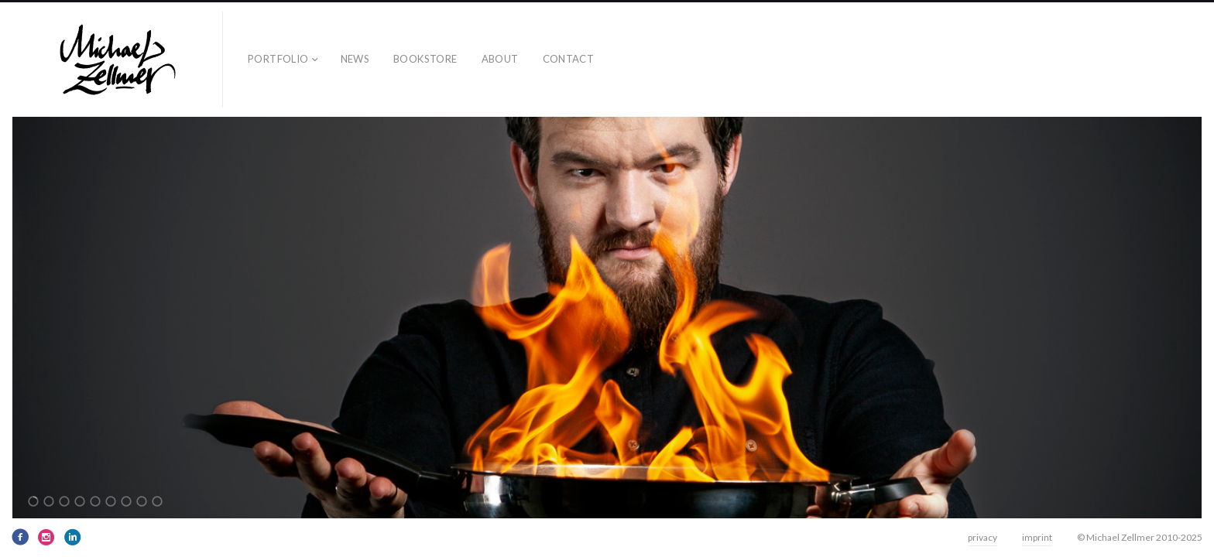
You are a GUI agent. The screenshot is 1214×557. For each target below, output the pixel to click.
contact (569, 59)
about (500, 59)
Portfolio (278, 59)
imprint (1037, 537)
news (355, 59)
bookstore (425, 59)
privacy (982, 537)
